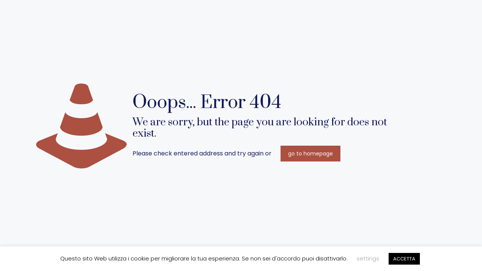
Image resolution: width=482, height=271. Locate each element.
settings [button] (368, 258)
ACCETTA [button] (404, 258)
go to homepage (310, 153)
